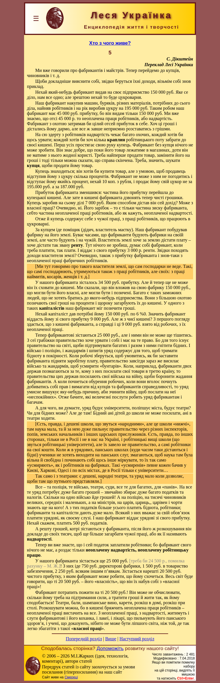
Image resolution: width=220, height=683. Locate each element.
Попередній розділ (84, 638)
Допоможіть (110, 648)
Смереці (71, 677)
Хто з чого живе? (110, 43)
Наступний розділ (136, 638)
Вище (110, 638)
